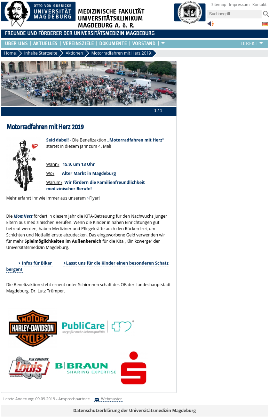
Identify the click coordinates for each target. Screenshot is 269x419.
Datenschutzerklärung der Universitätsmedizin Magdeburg (134, 410)
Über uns (16, 43)
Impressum (239, 4)
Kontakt (259, 4)
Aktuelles (45, 43)
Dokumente (113, 43)
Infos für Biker (36, 263)
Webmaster (111, 398)
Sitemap (219, 4)
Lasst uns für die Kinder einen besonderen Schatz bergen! (87, 266)
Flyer (93, 198)
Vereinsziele (78, 43)
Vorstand (143, 43)
